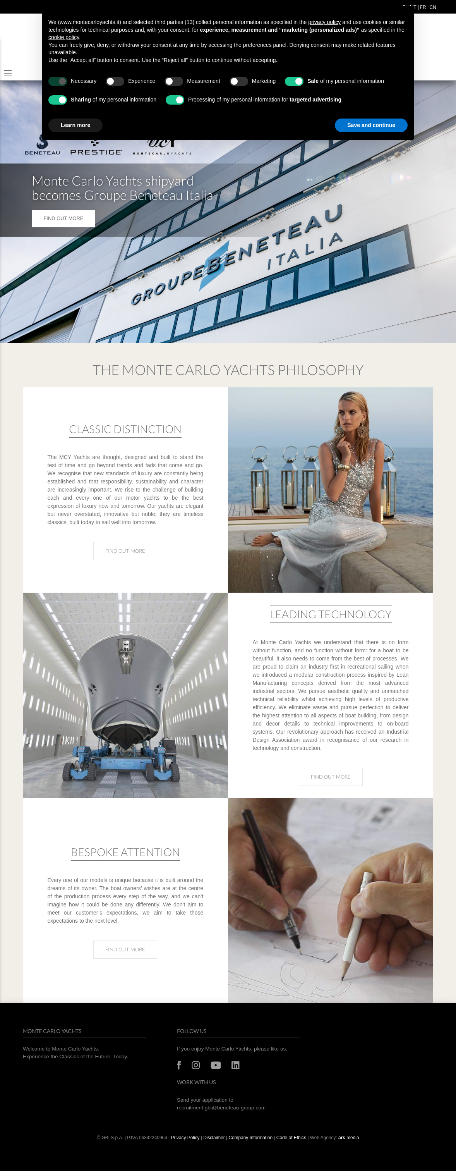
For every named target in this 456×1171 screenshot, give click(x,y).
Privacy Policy (185, 1137)
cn (433, 7)
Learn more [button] (75, 125)
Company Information (250, 1137)
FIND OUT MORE (63, 218)
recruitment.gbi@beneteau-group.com (221, 1108)
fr (423, 7)
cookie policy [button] (63, 37)
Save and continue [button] (371, 125)
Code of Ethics (291, 1137)
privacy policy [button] (324, 22)
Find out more (131, 550)
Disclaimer (214, 1137)
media (348, 1137)
